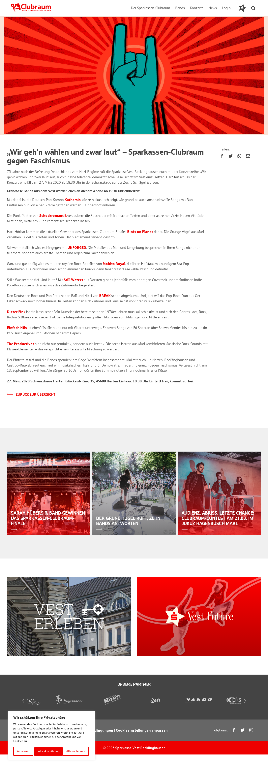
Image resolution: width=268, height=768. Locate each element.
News (212, 8)
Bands (180, 8)
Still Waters (73, 281)
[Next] (247, 715)
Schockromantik (53, 216)
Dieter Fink (16, 313)
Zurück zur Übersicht (31, 396)
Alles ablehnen (47, 751)
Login (226, 8)
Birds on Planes (140, 232)
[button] (254, 8)
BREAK (105, 297)
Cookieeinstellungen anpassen (142, 745)
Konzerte (196, 8)
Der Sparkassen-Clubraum (150, 8)
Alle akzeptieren (76, 751)
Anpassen (23, 751)
